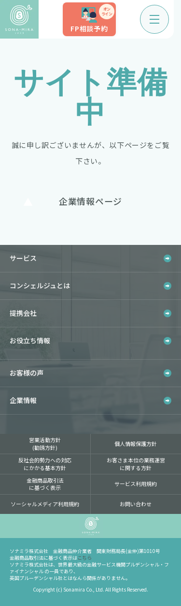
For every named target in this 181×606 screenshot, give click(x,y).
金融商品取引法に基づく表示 (45, 483)
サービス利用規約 (135, 483)
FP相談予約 (92, 18)
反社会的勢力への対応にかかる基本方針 (44, 463)
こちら (84, 557)
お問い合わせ (136, 504)
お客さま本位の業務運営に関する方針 (136, 463)
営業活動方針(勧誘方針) (45, 443)
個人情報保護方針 (135, 443)
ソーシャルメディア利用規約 (45, 504)
